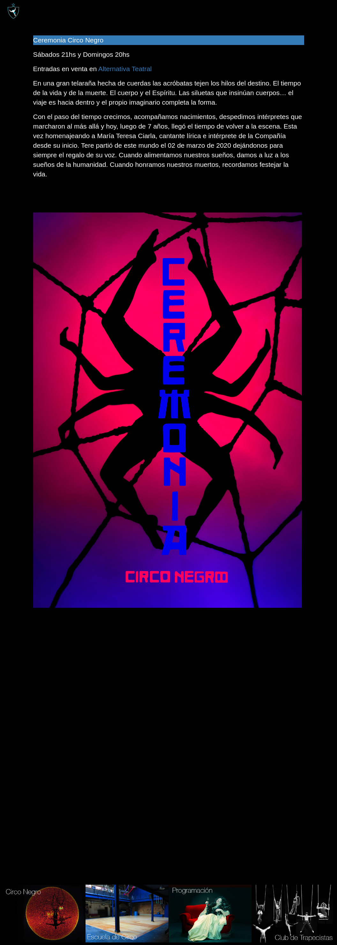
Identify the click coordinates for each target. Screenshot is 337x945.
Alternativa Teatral (125, 68)
